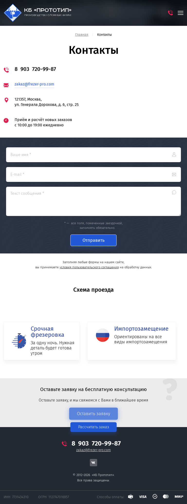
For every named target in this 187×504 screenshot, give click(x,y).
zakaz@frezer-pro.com (34, 84)
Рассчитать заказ (93, 427)
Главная (81, 35)
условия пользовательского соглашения (89, 267)
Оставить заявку (93, 413)
